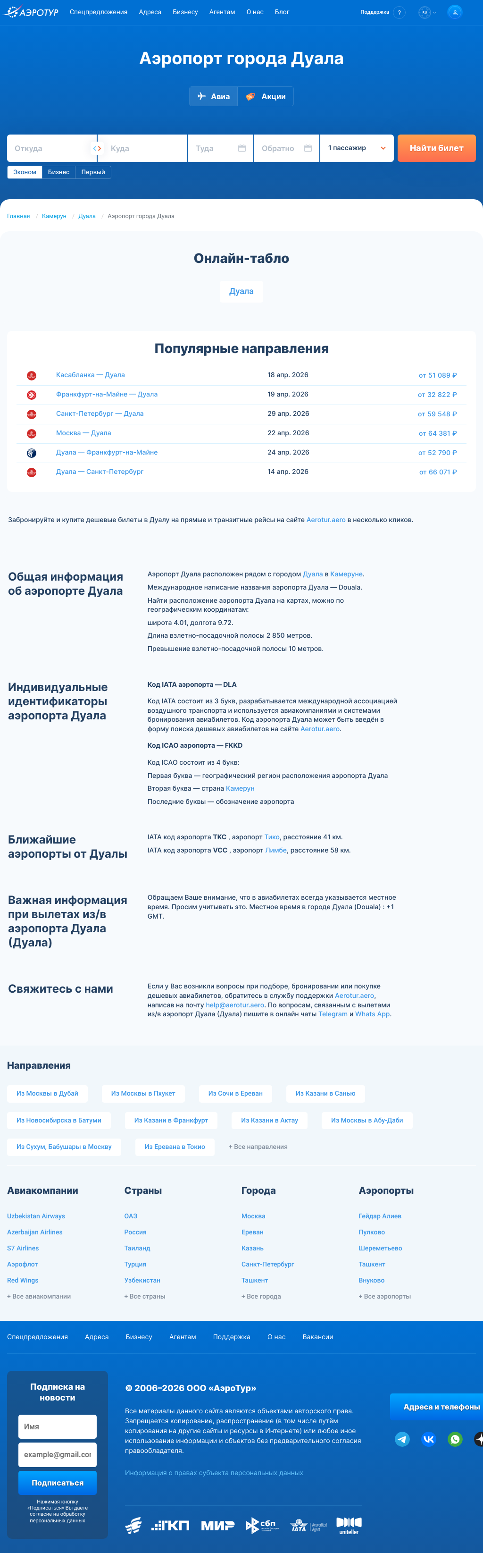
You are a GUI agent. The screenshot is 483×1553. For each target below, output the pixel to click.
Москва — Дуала (83, 433)
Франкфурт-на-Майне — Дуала (107, 394)
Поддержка (231, 1337)
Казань (253, 1248)
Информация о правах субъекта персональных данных (214, 1473)
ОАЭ (131, 1216)
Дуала (87, 216)
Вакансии (317, 1337)
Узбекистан (143, 1280)
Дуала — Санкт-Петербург (100, 472)
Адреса (150, 12)
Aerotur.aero (326, 520)
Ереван (253, 1232)
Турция (136, 1264)
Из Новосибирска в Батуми (59, 1120)
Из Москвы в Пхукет (143, 1093)
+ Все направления (258, 1147)
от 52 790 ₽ (437, 452)
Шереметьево (380, 1248)
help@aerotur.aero (235, 1005)
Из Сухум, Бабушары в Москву (64, 1147)
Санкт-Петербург (268, 1264)
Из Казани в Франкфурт (171, 1120)
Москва (254, 1216)
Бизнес (59, 172)
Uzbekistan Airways (36, 1216)
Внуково (372, 1280)
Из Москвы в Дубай (47, 1093)
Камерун (54, 216)
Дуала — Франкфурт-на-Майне (107, 452)
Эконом (24, 172)
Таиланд (137, 1248)
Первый (93, 172)
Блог (282, 12)
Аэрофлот (22, 1264)
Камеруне (346, 574)
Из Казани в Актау (269, 1120)
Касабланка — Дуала (90, 375)
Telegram (333, 1014)
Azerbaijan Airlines (35, 1232)
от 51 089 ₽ (438, 375)
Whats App (372, 1014)
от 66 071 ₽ (438, 472)
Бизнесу (185, 12)
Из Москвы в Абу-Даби (367, 1120)
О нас (255, 12)
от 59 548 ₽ (437, 414)
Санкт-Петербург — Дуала (100, 414)
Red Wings (22, 1280)
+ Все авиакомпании (39, 1296)
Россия (136, 1232)
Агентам (222, 12)
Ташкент (255, 1280)
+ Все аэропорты (385, 1296)
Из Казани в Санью (326, 1093)
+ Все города (261, 1296)
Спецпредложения (98, 12)
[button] (383, 12)
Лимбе (276, 850)
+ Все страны (145, 1296)
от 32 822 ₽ (437, 394)
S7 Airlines (23, 1248)
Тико (272, 837)
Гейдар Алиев (380, 1216)
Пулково (372, 1232)
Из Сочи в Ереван (235, 1093)
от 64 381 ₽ (438, 433)
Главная (18, 216)
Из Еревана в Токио (175, 1147)
